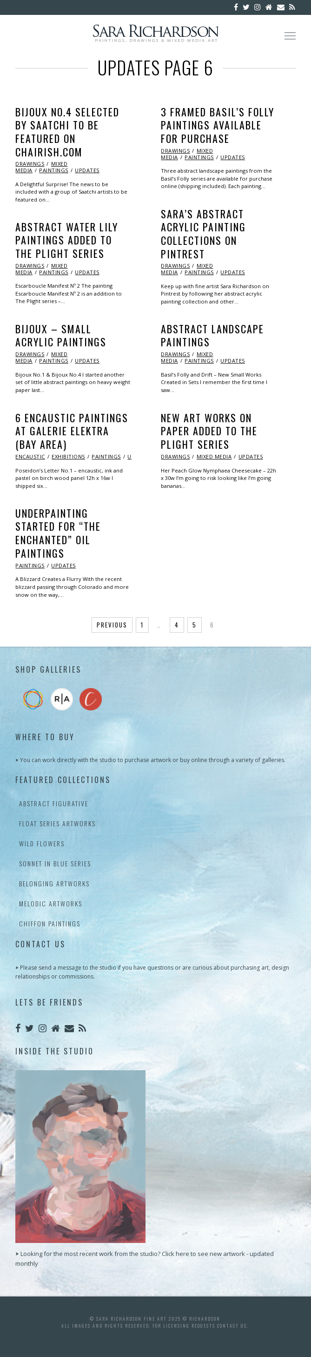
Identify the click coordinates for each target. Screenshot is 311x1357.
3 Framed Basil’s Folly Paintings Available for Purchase (217, 125)
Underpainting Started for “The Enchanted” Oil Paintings (58, 533)
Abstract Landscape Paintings (212, 335)
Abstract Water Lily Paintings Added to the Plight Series (66, 240)
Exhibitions (68, 456)
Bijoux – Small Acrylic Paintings (60, 335)
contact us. (232, 1325)
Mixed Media (214, 456)
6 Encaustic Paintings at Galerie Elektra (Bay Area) (71, 431)
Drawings (29, 163)
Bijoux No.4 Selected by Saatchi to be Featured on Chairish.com (67, 131)
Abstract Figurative (53, 803)
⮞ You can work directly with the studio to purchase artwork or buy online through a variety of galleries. (150, 760)
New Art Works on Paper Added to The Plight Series (209, 431)
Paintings (53, 170)
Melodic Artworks (50, 903)
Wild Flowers (42, 843)
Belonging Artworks (54, 883)
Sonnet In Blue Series (55, 863)
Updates (87, 170)
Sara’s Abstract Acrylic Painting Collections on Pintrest (203, 233)
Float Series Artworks (57, 823)
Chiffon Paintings (49, 923)
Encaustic (30, 456)
